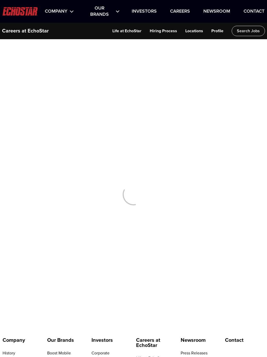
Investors (144, 11)
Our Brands (99, 11)
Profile (217, 31)
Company (56, 11)
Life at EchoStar (126, 31)
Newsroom (216, 11)
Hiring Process (163, 31)
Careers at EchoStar (25, 31)
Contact (254, 11)
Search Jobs (248, 31)
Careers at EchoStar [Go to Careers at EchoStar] (148, 343)
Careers (180, 11)
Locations (194, 31)
